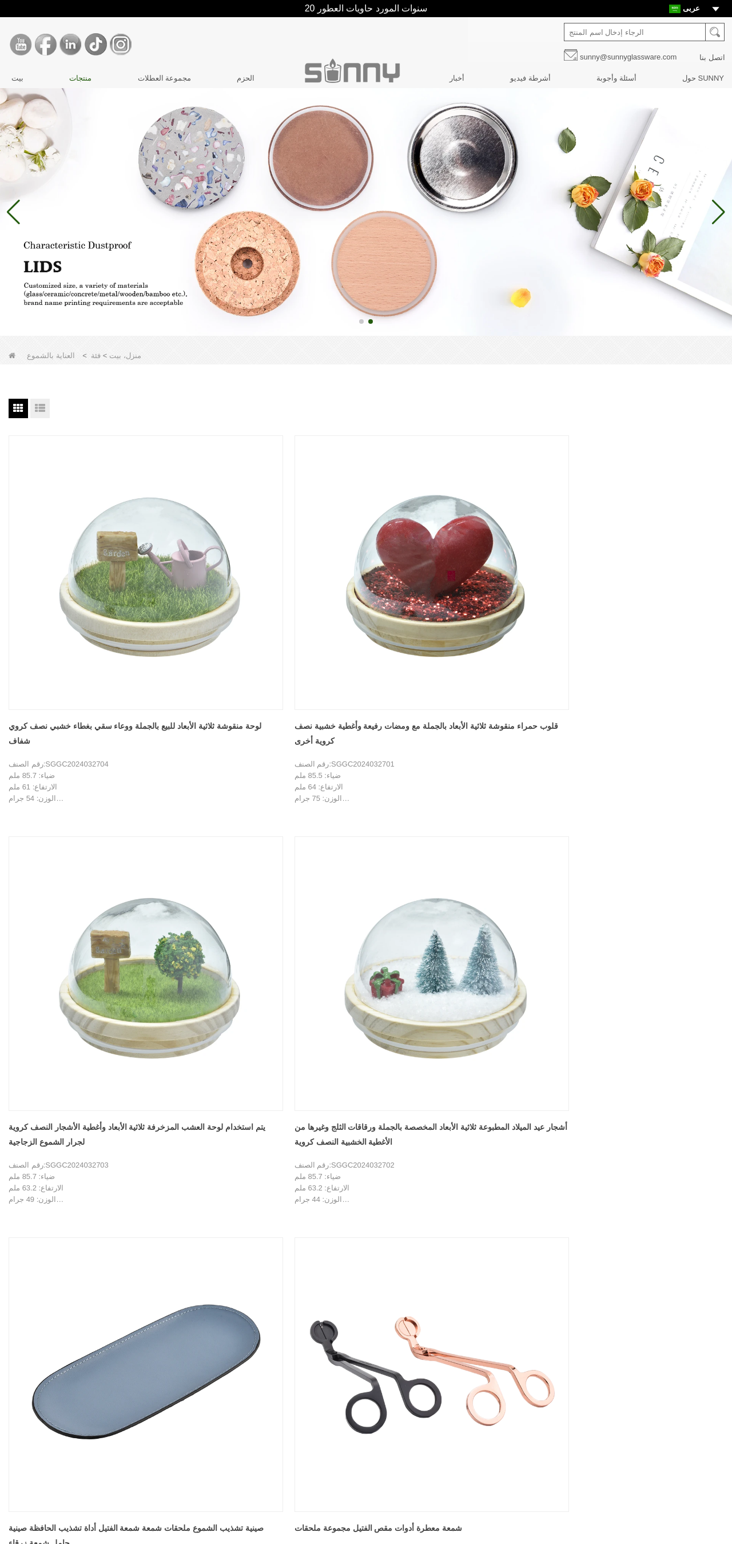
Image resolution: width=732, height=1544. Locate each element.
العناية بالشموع (286, 1420)
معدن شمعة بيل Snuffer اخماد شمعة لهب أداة (217, 853)
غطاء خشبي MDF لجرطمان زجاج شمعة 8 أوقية (75, 1113)
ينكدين (514, 1393)
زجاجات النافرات (288, 1362)
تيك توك (514, 1417)
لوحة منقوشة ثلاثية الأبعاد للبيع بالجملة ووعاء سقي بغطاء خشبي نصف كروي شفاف (71, 594)
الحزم (245, 78)
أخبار (456, 78)
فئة (96, 355)
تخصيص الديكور (47, 1382)
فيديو (31, 1479)
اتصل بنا (712, 57)
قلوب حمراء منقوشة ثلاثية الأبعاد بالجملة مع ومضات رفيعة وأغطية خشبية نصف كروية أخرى (220, 594)
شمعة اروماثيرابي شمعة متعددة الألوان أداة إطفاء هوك (364, 853)
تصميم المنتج (43, 1401)
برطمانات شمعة (287, 1343)
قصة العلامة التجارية (54, 1343)
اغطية (271, 1382)
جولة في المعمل (48, 1362)
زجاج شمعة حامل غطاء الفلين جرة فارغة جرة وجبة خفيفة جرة (502, 853)
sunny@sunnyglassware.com (628, 57)
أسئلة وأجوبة (616, 78)
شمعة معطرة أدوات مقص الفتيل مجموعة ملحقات (63, 853)
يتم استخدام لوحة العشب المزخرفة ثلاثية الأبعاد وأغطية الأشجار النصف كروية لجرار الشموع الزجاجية (358, 594)
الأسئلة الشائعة (46, 1440)
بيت (17, 78)
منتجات (80, 78)
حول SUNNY (703, 78)
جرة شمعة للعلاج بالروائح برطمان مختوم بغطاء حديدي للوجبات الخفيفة (650, 853)
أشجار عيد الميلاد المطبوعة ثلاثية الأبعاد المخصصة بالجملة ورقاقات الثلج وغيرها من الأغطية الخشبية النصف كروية (509, 594)
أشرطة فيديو (530, 78)
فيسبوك (514, 1369)
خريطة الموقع (45, 1498)
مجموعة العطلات (165, 78)
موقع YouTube (514, 1345)
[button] (361, 321)
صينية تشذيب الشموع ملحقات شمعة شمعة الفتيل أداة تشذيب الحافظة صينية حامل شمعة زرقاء (655, 594)
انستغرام (514, 1441)
